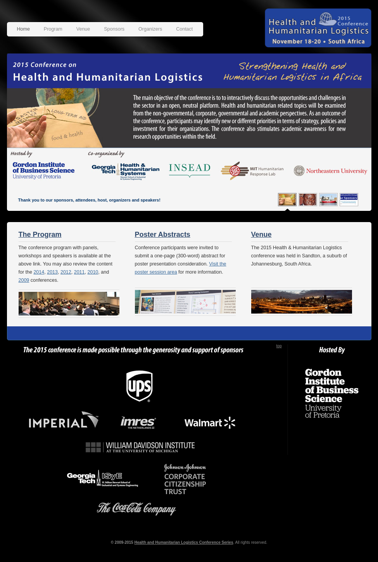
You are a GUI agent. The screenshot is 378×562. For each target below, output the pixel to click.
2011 (79, 272)
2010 (92, 272)
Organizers (150, 29)
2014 (38, 272)
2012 (65, 272)
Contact (184, 29)
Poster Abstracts (162, 234)
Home (23, 29)
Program (53, 29)
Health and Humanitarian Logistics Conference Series (183, 542)
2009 (24, 280)
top (279, 346)
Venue (83, 29)
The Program (40, 234)
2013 (52, 272)
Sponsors (114, 29)
